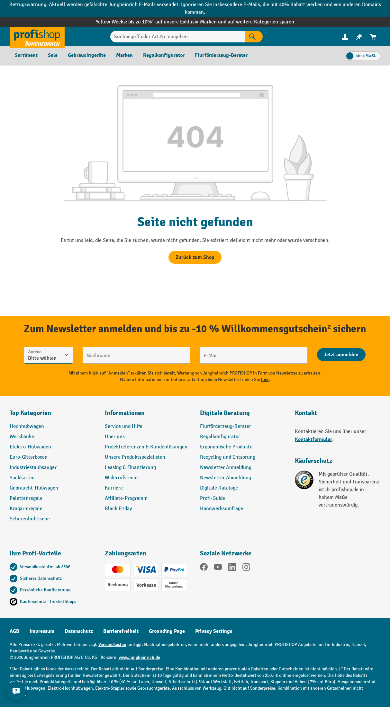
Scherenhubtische (30, 519)
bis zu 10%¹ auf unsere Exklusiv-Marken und (177, 22)
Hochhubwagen (27, 426)
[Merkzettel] (359, 37)
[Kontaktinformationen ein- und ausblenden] (16, 691)
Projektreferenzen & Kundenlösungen (146, 447)
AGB (14, 631)
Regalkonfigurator (220, 437)
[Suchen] (254, 36)
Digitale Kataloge (219, 488)
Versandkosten (112, 644)
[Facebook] (204, 568)
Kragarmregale (26, 509)
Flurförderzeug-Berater (225, 426)
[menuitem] (345, 37)
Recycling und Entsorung (227, 457)
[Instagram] (246, 568)
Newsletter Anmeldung (225, 467)
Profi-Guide (212, 498)
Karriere (114, 488)
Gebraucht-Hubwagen (34, 488)
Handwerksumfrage (221, 509)
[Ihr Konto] (345, 36)
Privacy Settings (213, 631)
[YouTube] (218, 568)
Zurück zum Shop (195, 257)
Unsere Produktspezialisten (135, 457)
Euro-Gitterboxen (29, 457)
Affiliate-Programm (126, 498)
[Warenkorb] (373, 37)
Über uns (115, 437)
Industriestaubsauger (33, 467)
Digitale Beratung (225, 413)
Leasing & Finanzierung (130, 467)
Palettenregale (26, 498)
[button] (243, 416)
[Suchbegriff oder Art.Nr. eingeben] (177, 36)
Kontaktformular (313, 439)
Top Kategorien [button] (30, 413)
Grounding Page (167, 631)
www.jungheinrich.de (139, 657)
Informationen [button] (125, 413)
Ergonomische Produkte (226, 447)
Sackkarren (22, 478)
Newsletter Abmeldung (225, 478)
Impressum (42, 631)
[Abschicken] (341, 354)
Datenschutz (79, 631)
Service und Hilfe (123, 426)
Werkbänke (22, 437)
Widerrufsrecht (121, 478)
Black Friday (118, 509)
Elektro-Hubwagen (30, 447)
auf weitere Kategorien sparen (261, 22)
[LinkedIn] (232, 568)
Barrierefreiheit (121, 631)
